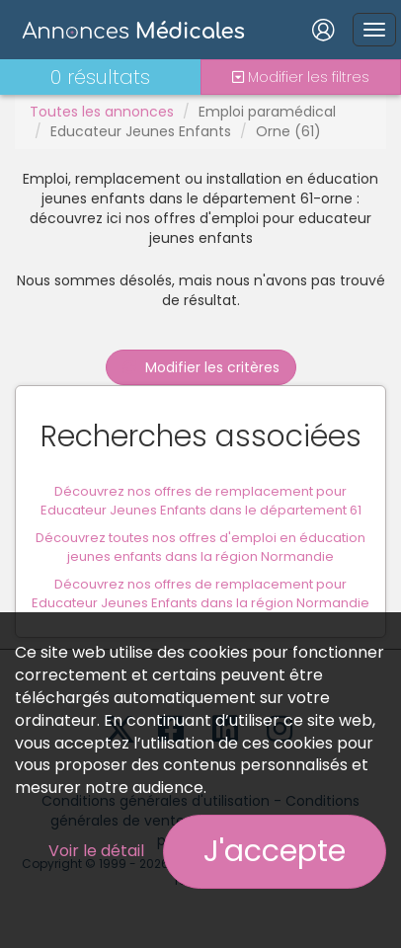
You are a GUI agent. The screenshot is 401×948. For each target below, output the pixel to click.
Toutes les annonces (102, 111)
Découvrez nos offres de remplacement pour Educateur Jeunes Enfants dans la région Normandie (200, 593)
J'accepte (274, 851)
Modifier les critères (201, 367)
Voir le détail (96, 850)
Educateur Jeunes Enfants (140, 131)
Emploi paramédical (267, 111)
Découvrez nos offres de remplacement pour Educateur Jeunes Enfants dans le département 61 (200, 500)
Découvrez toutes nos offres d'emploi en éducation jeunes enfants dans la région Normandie (200, 547)
